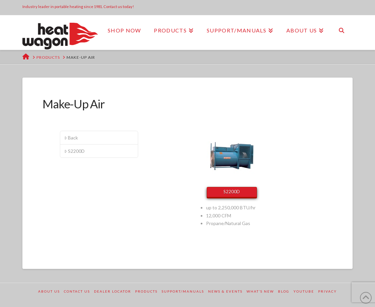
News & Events (225, 291)
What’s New (260, 291)
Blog (283, 291)
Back (71, 137)
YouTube (303, 291)
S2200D (74, 151)
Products (146, 291)
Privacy (327, 291)
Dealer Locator (112, 291)
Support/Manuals (183, 291)
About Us (49, 291)
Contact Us (77, 291)
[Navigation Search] (341, 30)
